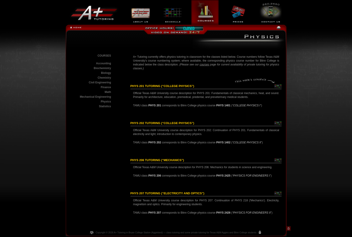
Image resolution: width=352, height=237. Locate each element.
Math (108, 92)
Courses (104, 55)
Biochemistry (102, 68)
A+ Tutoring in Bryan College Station (132, 232)
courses (204, 64)
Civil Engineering (100, 82)
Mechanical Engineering (95, 96)
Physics (106, 101)
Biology (106, 73)
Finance (106, 87)
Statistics (105, 106)
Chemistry (104, 77)
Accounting (103, 63)
